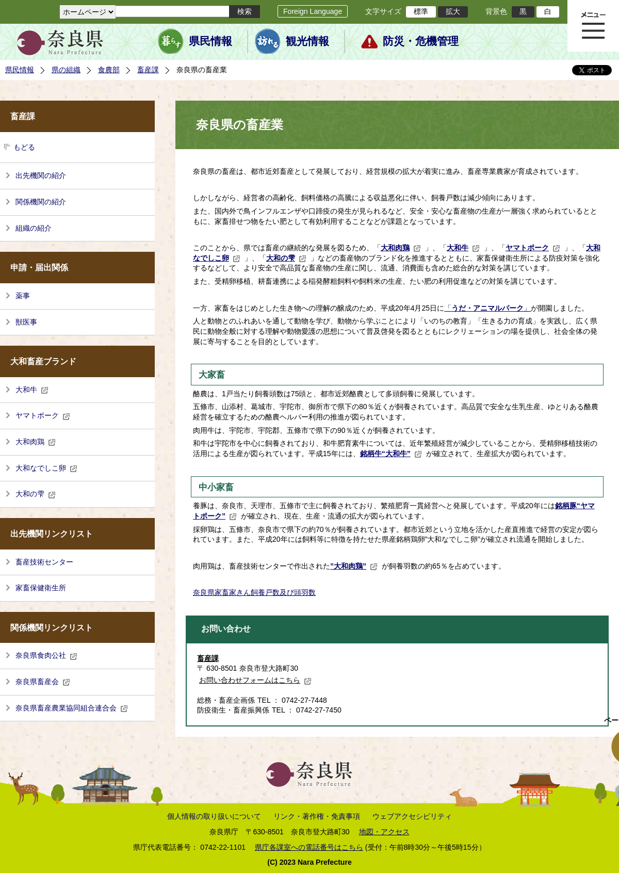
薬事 (22, 296)
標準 (421, 11)
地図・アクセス (384, 832)
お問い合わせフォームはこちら (255, 680)
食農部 (109, 70)
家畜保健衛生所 (40, 588)
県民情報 (210, 41)
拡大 (453, 11)
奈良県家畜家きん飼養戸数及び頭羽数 (254, 592)
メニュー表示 (593, 26)
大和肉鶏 (35, 442)
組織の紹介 (33, 228)
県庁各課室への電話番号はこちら (309, 847)
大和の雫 (35, 494)
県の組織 (66, 70)
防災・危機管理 (421, 41)
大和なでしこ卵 (46, 468)
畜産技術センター (44, 562)
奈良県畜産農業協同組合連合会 (71, 708)
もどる (24, 147)
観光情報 (307, 41)
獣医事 (26, 322)
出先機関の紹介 (40, 175)
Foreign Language (312, 11)
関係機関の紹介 (40, 202)
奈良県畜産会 (42, 681)
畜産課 (148, 70)
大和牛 (31, 389)
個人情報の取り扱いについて (214, 816)
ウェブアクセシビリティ (412, 816)
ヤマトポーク (42, 415)
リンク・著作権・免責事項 (316, 816)
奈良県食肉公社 (46, 655)
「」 (487, 308)
